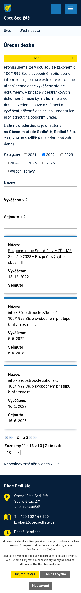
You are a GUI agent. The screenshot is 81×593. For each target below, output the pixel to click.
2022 (50, 154)
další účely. (49, 549)
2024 (14, 163)
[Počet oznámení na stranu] (13, 452)
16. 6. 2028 (17, 420)
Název (9, 182)
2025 (32, 163)
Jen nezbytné (54, 574)
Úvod (8, 30)
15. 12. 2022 (18, 276)
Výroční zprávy (22, 171)
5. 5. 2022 (16, 338)
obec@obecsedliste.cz (36, 522)
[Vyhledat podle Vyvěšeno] (40, 208)
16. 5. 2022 (17, 406)
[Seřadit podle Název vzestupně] (17, 182)
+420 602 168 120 (33, 516)
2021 (32, 154)
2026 (50, 163)
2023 (68, 154)
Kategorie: (12, 154)
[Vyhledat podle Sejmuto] (40, 224)
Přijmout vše (25, 574)
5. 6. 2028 (16, 353)
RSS (54, 58)
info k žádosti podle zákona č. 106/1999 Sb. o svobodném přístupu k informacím (39, 318)
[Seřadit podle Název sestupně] (17, 183)
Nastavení (40, 586)
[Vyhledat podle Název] (40, 190)
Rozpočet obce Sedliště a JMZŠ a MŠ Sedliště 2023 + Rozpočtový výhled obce (40, 256)
